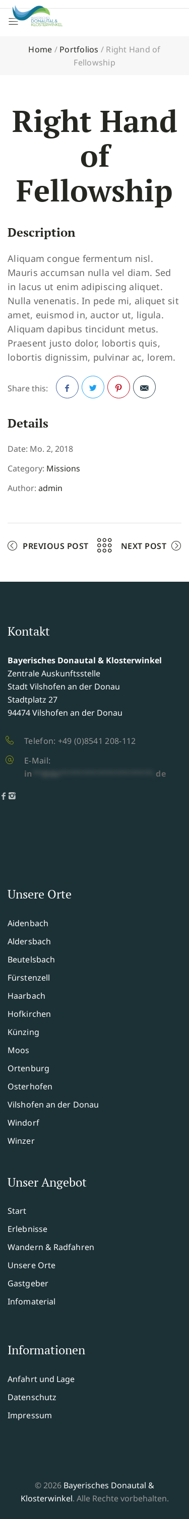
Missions (63, 468)
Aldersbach (29, 941)
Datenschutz (32, 1397)
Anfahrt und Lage (41, 1379)
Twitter (93, 390)
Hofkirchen (29, 1013)
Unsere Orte (31, 1265)
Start (17, 1210)
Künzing (23, 1032)
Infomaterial (31, 1301)
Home (40, 49)
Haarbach (26, 995)
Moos (18, 1050)
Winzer (21, 1140)
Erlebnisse (27, 1228)
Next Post (144, 545)
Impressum (30, 1415)
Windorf (23, 1122)
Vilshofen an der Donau (53, 1104)
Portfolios (79, 49)
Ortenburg (28, 1068)
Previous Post (56, 545)
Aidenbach (28, 923)
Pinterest (119, 390)
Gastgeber (28, 1283)
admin (50, 488)
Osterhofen (30, 1086)
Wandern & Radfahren (51, 1247)
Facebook (67, 390)
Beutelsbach (31, 959)
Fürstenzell (29, 977)
